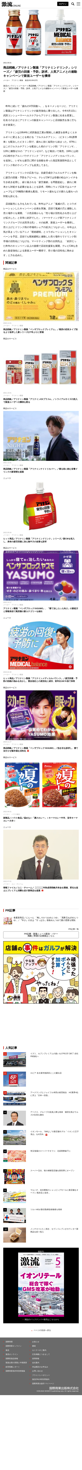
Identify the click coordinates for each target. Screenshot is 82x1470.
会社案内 (35, 1363)
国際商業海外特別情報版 (15, 1371)
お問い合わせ (37, 1371)
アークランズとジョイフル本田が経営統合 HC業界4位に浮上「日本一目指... (54, 1093)
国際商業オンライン (14, 1346)
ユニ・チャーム (17, 884)
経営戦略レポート (13, 1367)
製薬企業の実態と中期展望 (16, 1363)
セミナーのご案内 (39, 1350)
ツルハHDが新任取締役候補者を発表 (46, 1209)
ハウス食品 (16, 814)
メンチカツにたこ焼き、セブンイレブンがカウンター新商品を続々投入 (54, 1230)
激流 (7, 1350)
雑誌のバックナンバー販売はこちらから (42, 1319)
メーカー (6, 80)
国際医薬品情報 (12, 1358)
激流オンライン (10, 86)
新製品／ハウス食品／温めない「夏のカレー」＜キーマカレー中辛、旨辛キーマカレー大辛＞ (40, 819)
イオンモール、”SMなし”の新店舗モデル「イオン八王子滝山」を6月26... (54, 1133)
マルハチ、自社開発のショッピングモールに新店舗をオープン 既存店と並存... (54, 1191)
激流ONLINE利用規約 (40, 1379)
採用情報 (35, 1358)
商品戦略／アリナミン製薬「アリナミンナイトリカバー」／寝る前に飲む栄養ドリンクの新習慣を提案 (40, 470)
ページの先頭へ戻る (42, 1330)
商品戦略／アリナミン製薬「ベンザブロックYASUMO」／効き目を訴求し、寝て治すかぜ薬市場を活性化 (40, 749)
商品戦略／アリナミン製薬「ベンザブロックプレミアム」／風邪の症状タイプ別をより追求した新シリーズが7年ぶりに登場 (40, 330)
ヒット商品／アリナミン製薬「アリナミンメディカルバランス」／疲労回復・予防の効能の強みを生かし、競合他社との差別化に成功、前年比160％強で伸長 (40, 679)
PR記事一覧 (73, 929)
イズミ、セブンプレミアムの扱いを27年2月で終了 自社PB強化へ (54, 1055)
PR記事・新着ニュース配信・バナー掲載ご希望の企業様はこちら (41, 935)
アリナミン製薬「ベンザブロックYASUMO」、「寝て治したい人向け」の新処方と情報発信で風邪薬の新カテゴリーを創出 (40, 610)
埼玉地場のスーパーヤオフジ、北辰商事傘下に (50, 1151)
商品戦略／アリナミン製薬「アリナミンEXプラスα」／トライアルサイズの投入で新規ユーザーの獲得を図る (40, 400)
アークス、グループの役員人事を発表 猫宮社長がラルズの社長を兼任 (54, 1113)
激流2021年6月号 (31, 80)
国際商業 (9, 1342)
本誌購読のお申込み (40, 1367)
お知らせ (35, 1342)
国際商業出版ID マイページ (43, 1383)
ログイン (63, 4)
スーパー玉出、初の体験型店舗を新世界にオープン (52, 1170)
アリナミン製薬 (17, 80)
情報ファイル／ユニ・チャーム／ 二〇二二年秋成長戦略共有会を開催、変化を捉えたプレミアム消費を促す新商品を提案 (40, 889)
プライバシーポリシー (41, 1375)
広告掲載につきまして (41, 1354)
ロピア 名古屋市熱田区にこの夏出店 (46, 1073)
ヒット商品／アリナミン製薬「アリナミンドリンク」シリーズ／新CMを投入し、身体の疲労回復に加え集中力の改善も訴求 (39, 540)
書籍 (34, 1346)
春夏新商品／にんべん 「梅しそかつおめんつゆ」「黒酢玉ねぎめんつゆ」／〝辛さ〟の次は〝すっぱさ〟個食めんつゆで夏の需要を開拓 (46, 918)
